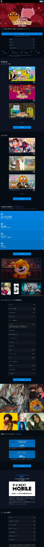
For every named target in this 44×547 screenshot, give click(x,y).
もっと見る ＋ (22, 122)
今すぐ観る (22, 33)
